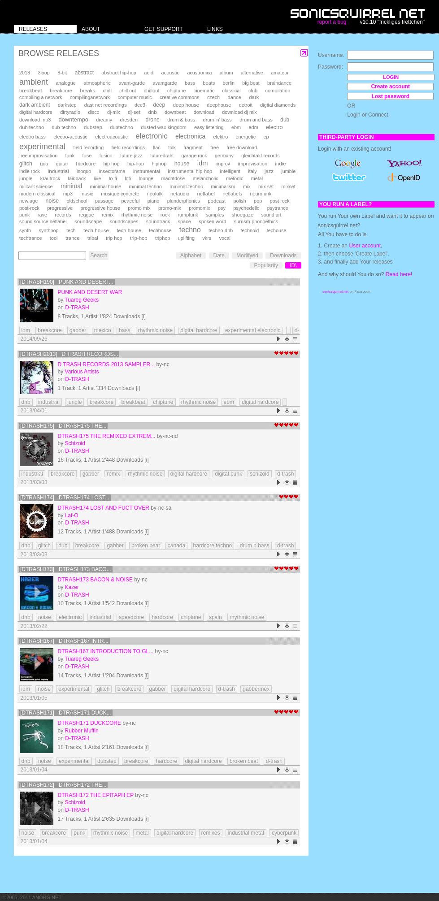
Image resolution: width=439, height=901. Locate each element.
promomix (199, 208)
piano (154, 201)
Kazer (72, 587)
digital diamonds (278, 105)
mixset (289, 186)
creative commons (180, 97)
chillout (152, 90)
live (97, 178)
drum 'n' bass (217, 119)
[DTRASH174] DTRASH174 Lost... (64, 497)
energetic (246, 136)
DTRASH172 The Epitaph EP (96, 795)
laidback (77, 178)
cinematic (204, 90)
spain (215, 617)
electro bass (32, 136)
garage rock (194, 155)
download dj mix (239, 112)
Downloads (283, 255)
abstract (84, 72)
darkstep (67, 105)
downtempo (73, 119)
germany (224, 155)
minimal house (106, 186)
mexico (102, 330)
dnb (152, 112)
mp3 (68, 193)
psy (222, 208)
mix (247, 186)
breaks (87, 90)
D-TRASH (77, 307)
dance (234, 97)
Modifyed (247, 255)
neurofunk (260, 193)
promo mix (139, 208)
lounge (146, 178)
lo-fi (113, 178)
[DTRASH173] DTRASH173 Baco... (65, 569)
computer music (135, 97)
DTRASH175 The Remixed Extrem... (107, 436)
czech (213, 97)
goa (44, 163)
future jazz (131, 155)
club (252, 90)
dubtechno (121, 127)
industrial (58, 171)
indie (280, 163)
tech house (96, 230)
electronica (190, 136)
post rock (280, 201)
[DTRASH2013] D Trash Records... (69, 354)
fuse (87, 155)
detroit (245, 105)
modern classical (37, 193)
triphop (162, 238)
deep (159, 105)
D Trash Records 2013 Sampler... (106, 364)
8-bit (62, 72)
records (63, 214)
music (86, 193)
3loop (43, 72)
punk (24, 214)
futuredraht (162, 155)
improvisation (253, 163)
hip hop (111, 163)
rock (165, 214)
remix (107, 214)
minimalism (223, 186)
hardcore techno (212, 545)
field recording (88, 147)
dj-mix (113, 112)
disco (93, 112)
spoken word (212, 221)
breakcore (61, 90)
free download (241, 147)
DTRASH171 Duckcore (89, 723)
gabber (78, 330)
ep (266, 136)
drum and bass (256, 119)
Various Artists (82, 371)
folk (172, 147)
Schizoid (75, 443)
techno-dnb (221, 230)
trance (72, 238)
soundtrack (158, 221)
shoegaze (242, 214)
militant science (36, 186)
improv (223, 163)
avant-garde (131, 83)
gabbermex (256, 689)
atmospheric (97, 83)
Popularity (266, 265)
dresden (129, 119)
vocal (224, 238)
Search (98, 255)
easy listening (208, 127)
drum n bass (254, 545)
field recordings (128, 147)
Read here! (399, 274)
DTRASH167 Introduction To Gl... (106, 651)
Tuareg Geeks (82, 300)
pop (258, 201)
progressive (60, 208)
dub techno (31, 127)
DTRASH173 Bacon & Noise (95, 579)
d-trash (285, 474)
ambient (33, 82)
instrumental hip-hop (190, 171)
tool (54, 238)
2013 (24, 72)
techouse (277, 230)
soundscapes (124, 221)
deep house (186, 105)
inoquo (84, 171)
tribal (92, 238)
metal (257, 178)
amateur (280, 72)
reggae (86, 214)
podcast (217, 201)
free (214, 147)
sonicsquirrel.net (335, 292)
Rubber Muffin (82, 731)
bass (190, 83)
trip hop (114, 238)
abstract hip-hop (118, 72)
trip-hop (139, 238)
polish (240, 201)
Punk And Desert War (90, 292)
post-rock (29, 208)
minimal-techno (186, 186)
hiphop (159, 163)
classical (231, 90)
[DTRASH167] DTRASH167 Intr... (64, 641)
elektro (220, 136)
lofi (128, 178)
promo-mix (169, 208)
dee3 (140, 105)
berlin (229, 83)
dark (254, 97)
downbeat (175, 112)
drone (152, 120)
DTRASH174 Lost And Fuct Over (103, 508)
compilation (277, 90)
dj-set (134, 112)
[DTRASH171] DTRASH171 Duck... (65, 713)
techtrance (30, 238)
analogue (65, 83)
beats (209, 83)
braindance (279, 83)
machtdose (173, 178)
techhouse (160, 230)
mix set (266, 186)
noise (52, 201)
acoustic (170, 72)
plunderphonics (183, 201)
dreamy (104, 119)
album (226, 72)
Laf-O (71, 515)
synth (25, 230)
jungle (25, 178)
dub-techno (64, 127)
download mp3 (35, 119)
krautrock (50, 178)
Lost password (390, 96)
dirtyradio (70, 112)
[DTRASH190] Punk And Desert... (66, 282)
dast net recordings (105, 105)
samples (215, 214)
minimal (71, 186)
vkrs (206, 238)
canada (176, 545)
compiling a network (40, 97)
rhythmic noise (137, 214)
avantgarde (165, 83)
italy (252, 171)
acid (148, 72)
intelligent (230, 171)
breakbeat (30, 90)
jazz (269, 171)
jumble (288, 171)
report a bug (332, 22)
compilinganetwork (90, 97)
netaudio (179, 193)
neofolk (155, 193)
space (184, 221)
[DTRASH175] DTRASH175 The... (63, 426)
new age (28, 201)
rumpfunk (188, 214)
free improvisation (38, 155)
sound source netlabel (43, 221)
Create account (390, 86)
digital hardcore (35, 112)
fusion (106, 155)
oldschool (76, 201)
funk (70, 155)
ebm (236, 127)
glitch (25, 163)
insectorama (112, 171)
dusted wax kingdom (164, 127)
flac (157, 147)
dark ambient (34, 105)
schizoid (259, 474)
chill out (127, 90)
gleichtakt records (260, 155)
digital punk (228, 474)
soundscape (88, 221)
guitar (62, 163)
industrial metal (246, 833)
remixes (210, 833)
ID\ (293, 265)
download (204, 112)
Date (219, 255)
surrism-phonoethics (256, 221)
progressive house (100, 208)
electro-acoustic (70, 136)
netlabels (232, 193)
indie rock (29, 171)
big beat (250, 83)
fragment (193, 147)
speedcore (131, 617)
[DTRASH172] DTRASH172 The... (63, 785)
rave (42, 214)
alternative (252, 72)
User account (365, 246)
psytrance (277, 208)
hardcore (86, 163)
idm (202, 163)
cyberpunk (284, 833)
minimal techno (145, 186)
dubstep (93, 127)
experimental (42, 146)
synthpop (48, 230)
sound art (271, 214)
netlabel (206, 193)
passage (104, 201)
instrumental (146, 171)
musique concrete (120, 193)
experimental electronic (252, 330)
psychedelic (246, 208)
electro (274, 127)
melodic (234, 178)
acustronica (199, 72)
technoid (249, 230)
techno (190, 230)
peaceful (130, 201)
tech (71, 230)
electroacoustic (111, 136)
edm (253, 127)
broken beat (145, 545)
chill (107, 90)
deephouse (219, 105)
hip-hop (135, 163)
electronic (151, 136)
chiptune (176, 90)
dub (284, 120)
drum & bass (181, 119)
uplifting (186, 238)
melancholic (205, 178)
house (182, 163)
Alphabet (190, 255)
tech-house (129, 230)
